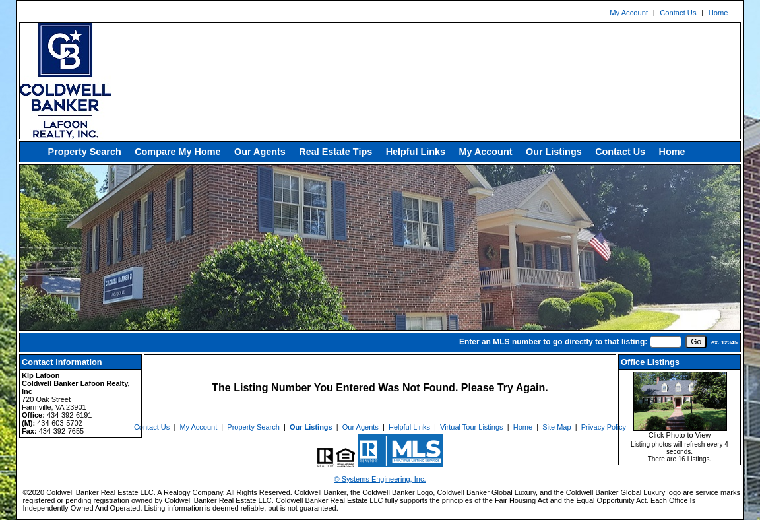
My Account (629, 12)
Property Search (84, 151)
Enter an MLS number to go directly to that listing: (553, 341)
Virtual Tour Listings (471, 427)
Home (718, 12)
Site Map (556, 427)
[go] (696, 341)
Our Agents (260, 151)
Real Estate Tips (335, 151)
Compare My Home (177, 151)
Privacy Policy (603, 427)
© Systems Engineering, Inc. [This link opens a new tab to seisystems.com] (380, 479)
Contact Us (678, 12)
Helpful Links (415, 151)
